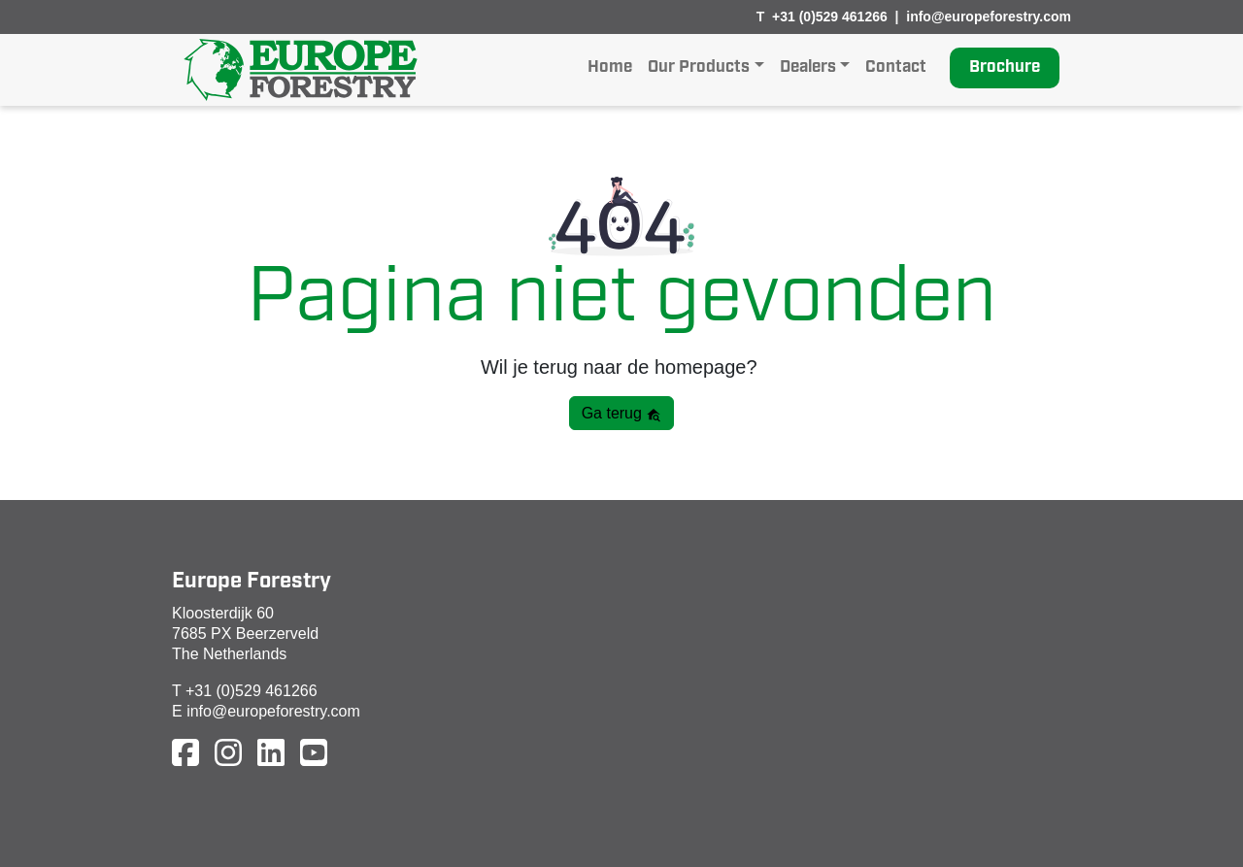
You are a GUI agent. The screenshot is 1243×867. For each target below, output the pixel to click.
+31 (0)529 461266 (830, 16)
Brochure (1004, 67)
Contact (895, 67)
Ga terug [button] (622, 413)
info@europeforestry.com (988, 16)
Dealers (808, 67)
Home (610, 67)
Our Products (699, 67)
